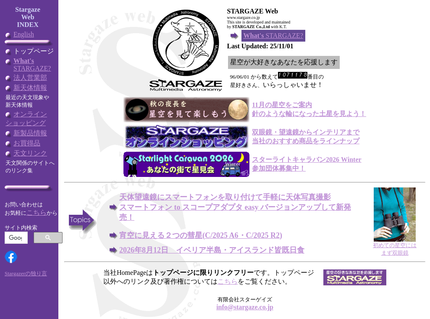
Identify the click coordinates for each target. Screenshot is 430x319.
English (23, 34)
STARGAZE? (32, 64)
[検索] (15, 238)
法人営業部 (30, 77)
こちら (36, 212)
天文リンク (30, 153)
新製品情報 (30, 133)
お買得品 (26, 143)
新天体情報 (30, 87)
